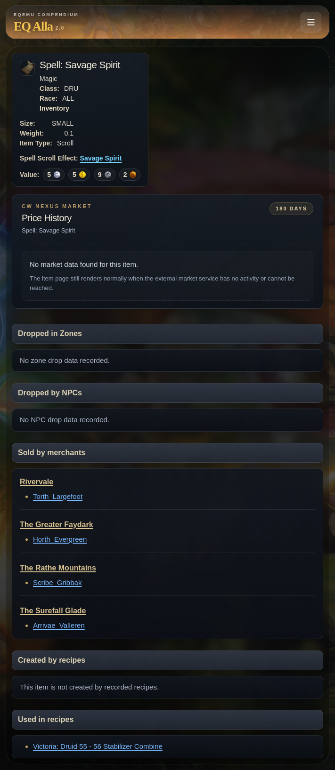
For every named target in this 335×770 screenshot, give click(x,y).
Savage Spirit (101, 158)
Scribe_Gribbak (57, 582)
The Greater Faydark (56, 525)
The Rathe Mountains (58, 568)
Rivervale (36, 482)
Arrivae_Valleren (59, 625)
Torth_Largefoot (57, 496)
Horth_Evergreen (60, 539)
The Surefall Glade (53, 611)
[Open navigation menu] (311, 22)
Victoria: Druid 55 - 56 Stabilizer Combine (98, 746)
